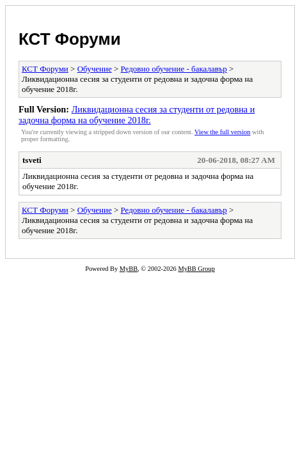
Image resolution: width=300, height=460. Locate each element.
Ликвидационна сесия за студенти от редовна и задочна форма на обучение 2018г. (137, 114)
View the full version (222, 131)
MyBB (129, 268)
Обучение (94, 68)
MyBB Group (196, 268)
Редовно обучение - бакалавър (174, 68)
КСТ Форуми (70, 39)
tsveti (32, 160)
